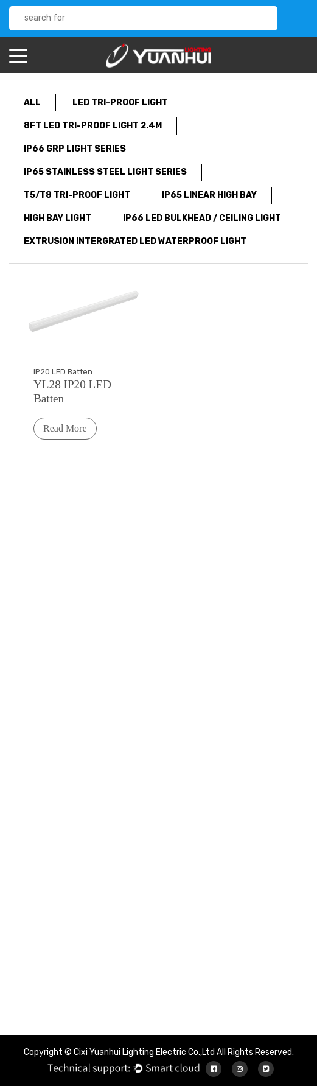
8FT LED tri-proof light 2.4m (93, 126)
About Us (158, 675)
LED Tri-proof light (120, 102)
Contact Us (163, 735)
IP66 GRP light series (75, 149)
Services (158, 705)
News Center (166, 720)
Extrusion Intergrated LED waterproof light (135, 241)
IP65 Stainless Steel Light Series (105, 172)
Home (152, 659)
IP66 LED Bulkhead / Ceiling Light (202, 218)
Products (159, 690)
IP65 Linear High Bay (209, 195)
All (32, 102)
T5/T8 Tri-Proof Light (77, 195)
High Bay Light (57, 218)
